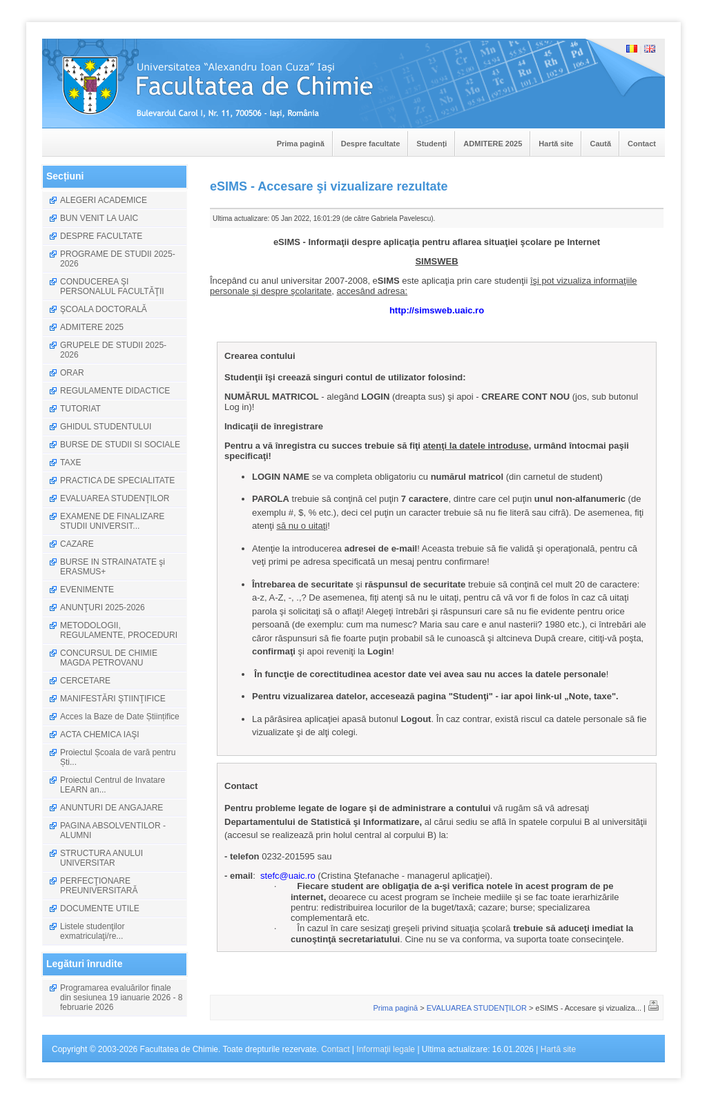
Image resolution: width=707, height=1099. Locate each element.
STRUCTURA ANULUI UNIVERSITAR (101, 858)
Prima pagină (301, 143)
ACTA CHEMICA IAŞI (99, 734)
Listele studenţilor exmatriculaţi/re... (92, 931)
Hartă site (556, 143)
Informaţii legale (385, 1049)
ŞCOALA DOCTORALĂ (103, 309)
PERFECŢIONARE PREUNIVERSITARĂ (98, 885)
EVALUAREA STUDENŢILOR (114, 498)
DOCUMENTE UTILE (99, 908)
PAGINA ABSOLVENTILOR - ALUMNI (113, 830)
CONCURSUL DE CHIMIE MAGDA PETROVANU (108, 658)
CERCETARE (85, 680)
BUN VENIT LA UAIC (99, 218)
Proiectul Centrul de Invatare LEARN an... (112, 785)
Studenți (431, 143)
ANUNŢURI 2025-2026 (102, 607)
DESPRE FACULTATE (101, 236)
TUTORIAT (80, 409)
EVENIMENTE (87, 589)
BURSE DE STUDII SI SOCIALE (120, 444)
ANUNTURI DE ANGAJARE (111, 808)
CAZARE (77, 544)
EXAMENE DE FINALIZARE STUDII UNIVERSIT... (112, 521)
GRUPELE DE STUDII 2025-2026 (113, 350)
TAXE (70, 462)
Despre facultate (370, 143)
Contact (642, 143)
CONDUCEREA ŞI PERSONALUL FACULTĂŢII (112, 286)
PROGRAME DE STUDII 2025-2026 (117, 259)
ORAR (72, 373)
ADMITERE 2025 (492, 143)
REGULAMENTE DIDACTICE (115, 391)
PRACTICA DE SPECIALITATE (117, 480)
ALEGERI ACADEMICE (103, 200)
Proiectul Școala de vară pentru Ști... (117, 757)
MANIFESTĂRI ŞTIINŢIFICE (113, 698)
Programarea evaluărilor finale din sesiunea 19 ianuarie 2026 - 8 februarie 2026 (121, 997)
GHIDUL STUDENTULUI (105, 426)
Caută (600, 143)
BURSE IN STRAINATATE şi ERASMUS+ (112, 566)
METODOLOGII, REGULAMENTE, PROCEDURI (118, 630)
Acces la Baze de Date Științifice (120, 716)
